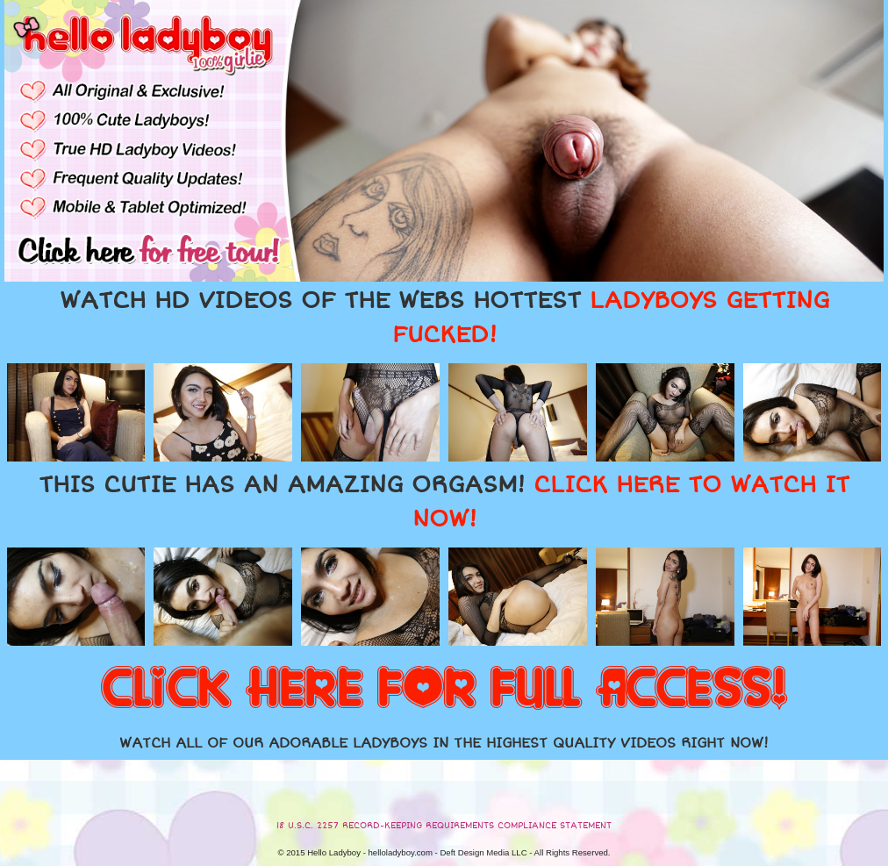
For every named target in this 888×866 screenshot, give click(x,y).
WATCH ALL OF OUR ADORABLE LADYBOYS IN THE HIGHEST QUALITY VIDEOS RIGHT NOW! (444, 743)
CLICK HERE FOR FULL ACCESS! (444, 689)
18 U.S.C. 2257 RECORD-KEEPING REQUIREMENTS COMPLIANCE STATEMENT (444, 825)
